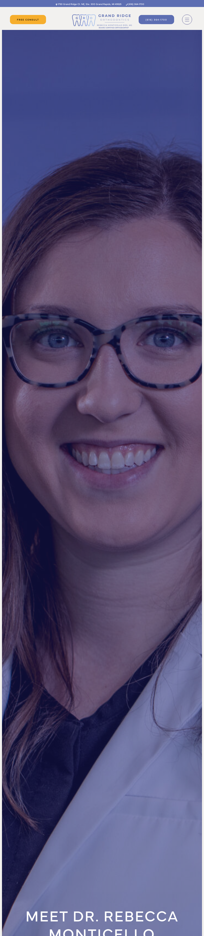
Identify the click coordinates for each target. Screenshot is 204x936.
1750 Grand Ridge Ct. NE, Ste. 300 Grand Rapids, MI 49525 (88, 4)
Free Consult (28, 19)
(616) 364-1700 (135, 4)
